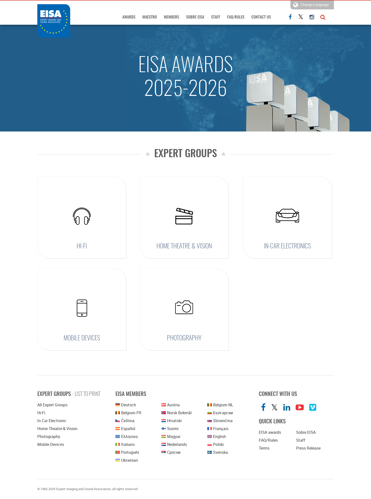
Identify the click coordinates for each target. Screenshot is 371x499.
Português (127, 452)
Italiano (125, 444)
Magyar (170, 436)
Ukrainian (126, 460)
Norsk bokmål (176, 412)
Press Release (308, 448)
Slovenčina (220, 420)
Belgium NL (220, 405)
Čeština (124, 420)
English (216, 436)
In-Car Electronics (287, 246)
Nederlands (174, 444)
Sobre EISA (195, 17)
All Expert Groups (52, 405)
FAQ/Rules (235, 17)
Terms (264, 448)
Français (217, 428)
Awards (128, 17)
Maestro (149, 17)
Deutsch (125, 405)
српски (170, 452)
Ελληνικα (126, 436)
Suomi (169, 428)
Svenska (217, 452)
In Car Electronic (51, 420)
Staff (215, 17)
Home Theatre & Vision (184, 246)
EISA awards (270, 432)
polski (215, 444)
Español (125, 428)
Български (220, 412)
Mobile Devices (82, 338)
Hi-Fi (82, 246)
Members (171, 17)
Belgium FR (128, 412)
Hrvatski (171, 420)
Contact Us (261, 17)
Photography (184, 338)
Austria (170, 405)
